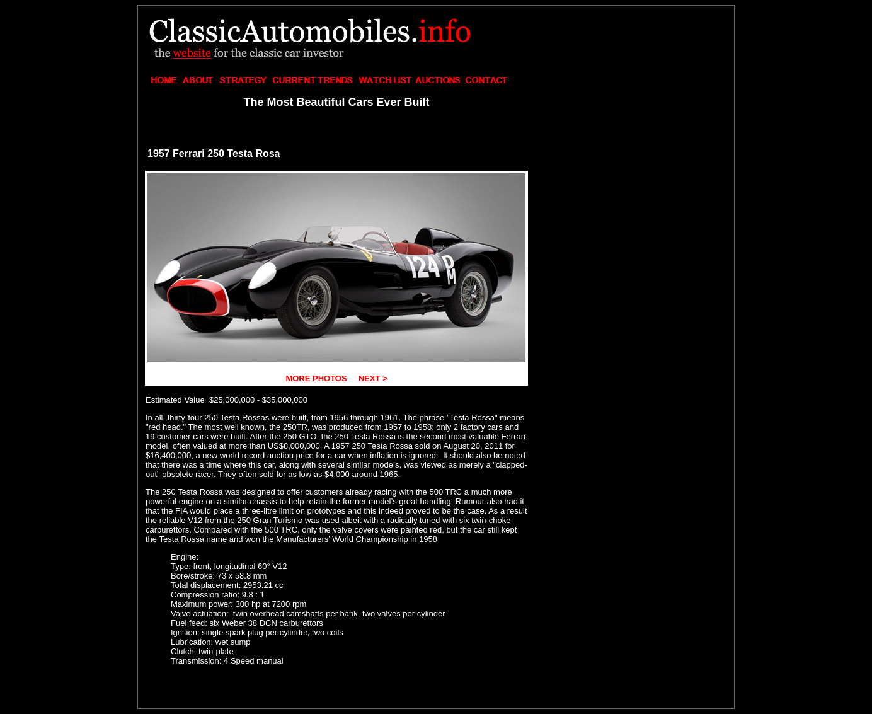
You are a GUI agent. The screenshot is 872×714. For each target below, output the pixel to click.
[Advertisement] (631, 92)
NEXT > (371, 378)
